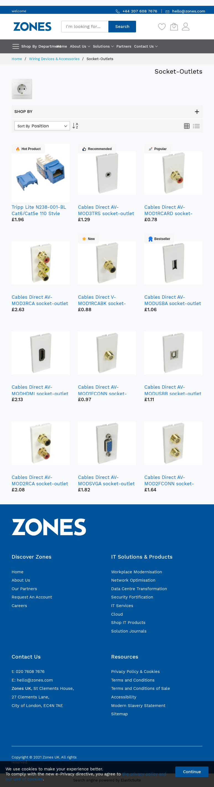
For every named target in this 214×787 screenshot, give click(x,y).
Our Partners (24, 588)
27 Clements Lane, (30, 697)
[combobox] (84, 26)
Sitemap (119, 713)
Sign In (196, 24)
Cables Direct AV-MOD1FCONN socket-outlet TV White (102, 393)
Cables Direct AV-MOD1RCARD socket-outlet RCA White (168, 213)
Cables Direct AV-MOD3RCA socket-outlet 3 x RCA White (40, 303)
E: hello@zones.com (32, 680)
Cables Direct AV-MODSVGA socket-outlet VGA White (106, 483)
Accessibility (123, 697)
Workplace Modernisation (136, 571)
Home (17, 59)
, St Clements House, (43, 688)
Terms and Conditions (133, 680)
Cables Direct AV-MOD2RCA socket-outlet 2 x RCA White (40, 483)
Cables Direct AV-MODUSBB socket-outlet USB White (172, 393)
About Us (21, 580)
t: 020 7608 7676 (28, 671)
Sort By (23, 126)
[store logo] (32, 26)
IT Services (122, 605)
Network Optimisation (133, 580)
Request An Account (32, 597)
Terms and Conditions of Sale (140, 688)
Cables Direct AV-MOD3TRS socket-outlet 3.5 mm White (106, 213)
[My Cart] (174, 26)
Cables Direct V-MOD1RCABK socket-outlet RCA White (102, 303)
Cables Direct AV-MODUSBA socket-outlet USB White (172, 303)
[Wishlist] (162, 26)
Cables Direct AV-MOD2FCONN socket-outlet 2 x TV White (169, 483)
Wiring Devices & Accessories (55, 59)
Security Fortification (132, 597)
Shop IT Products (128, 622)
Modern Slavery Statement (138, 705)
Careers (19, 605)
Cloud (117, 614)
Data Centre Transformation (139, 588)
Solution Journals (129, 631)
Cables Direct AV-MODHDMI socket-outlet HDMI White (40, 393)
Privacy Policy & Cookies (135, 671)
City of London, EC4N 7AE (37, 705)
